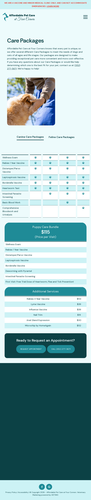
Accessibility (23, 492)
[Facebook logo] (42, 487)
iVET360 (54, 495)
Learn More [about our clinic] (53, 6)
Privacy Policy (11, 492)
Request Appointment (31, 349)
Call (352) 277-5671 (61, 349)
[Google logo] (49, 487)
